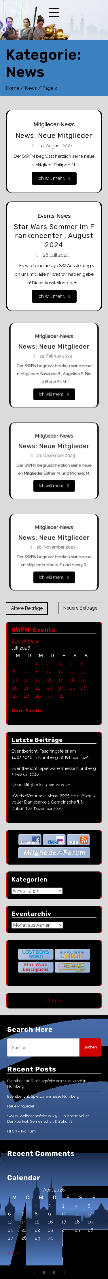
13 (14, 680)
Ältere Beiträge (27, 608)
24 (61, 688)
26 (83, 688)
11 (72, 672)
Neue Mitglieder (28, 784)
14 (26, 680)
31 (60, 696)
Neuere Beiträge (80, 608)
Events (46, 217)
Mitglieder (46, 125)
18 (72, 680)
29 (38, 696)
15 (37, 680)
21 (26, 688)
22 (38, 688)
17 (60, 680)
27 (15, 696)
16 (49, 680)
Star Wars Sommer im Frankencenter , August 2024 (54, 236)
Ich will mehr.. (54, 177)
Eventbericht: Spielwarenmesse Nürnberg (54, 768)
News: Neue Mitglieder (54, 136)
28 (26, 696)
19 (83, 680)
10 (60, 672)
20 (15, 688)
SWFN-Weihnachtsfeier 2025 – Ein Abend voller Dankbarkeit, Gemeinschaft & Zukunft (53, 802)
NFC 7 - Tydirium (21, 1131)
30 (49, 696)
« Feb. (13, 1252)
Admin (54, 1000)
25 (72, 688)
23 (49, 688)
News (67, 125)
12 (83, 672)
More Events (27, 710)
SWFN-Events (34, 629)
